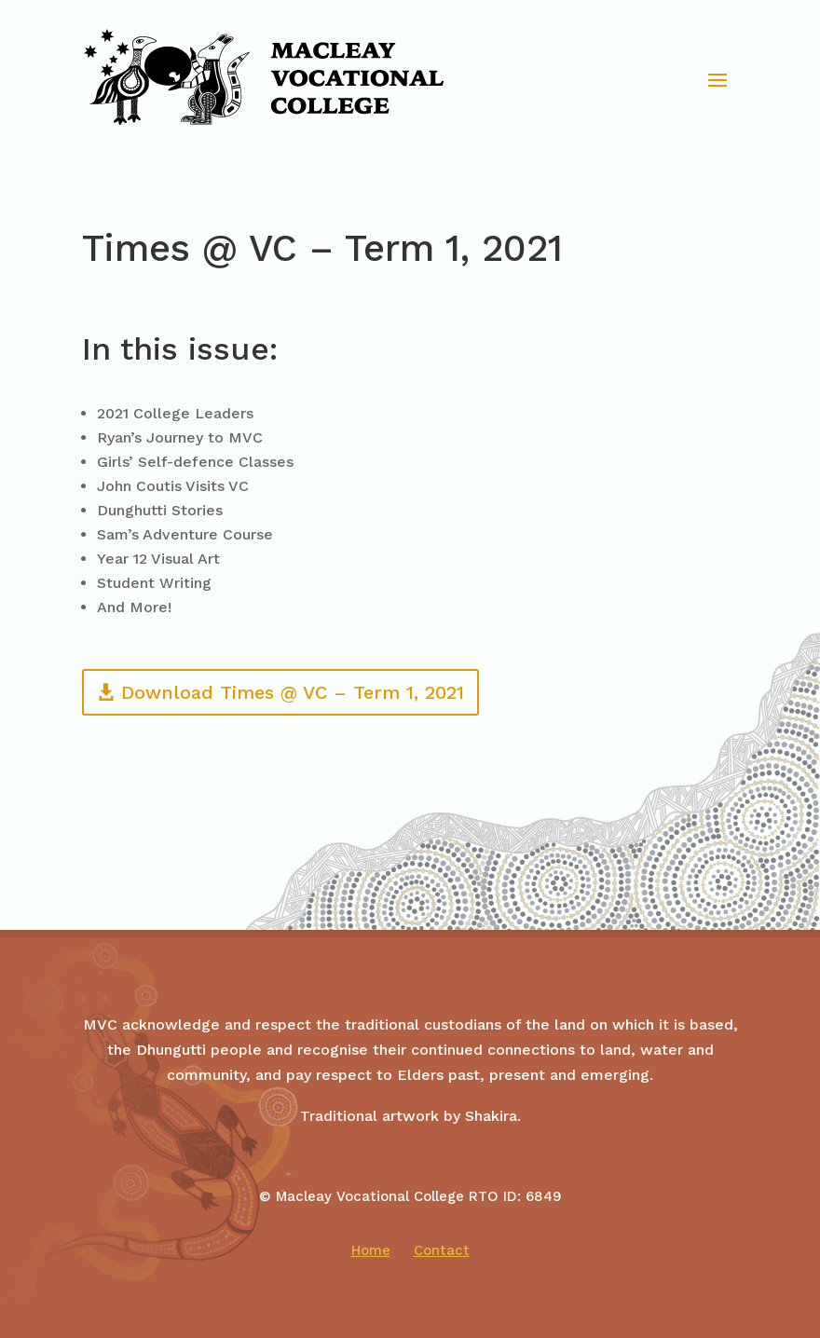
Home (370, 1250)
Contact (442, 1250)
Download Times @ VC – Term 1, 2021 (292, 692)
